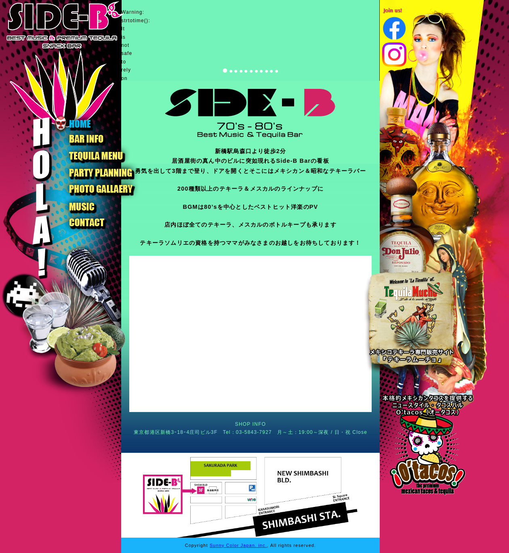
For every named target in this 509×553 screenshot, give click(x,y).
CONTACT (96, 223)
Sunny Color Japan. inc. (238, 545)
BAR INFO (96, 138)
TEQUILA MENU (96, 156)
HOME (96, 122)
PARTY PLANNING (96, 172)
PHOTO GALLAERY (96, 189)
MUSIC (96, 206)
